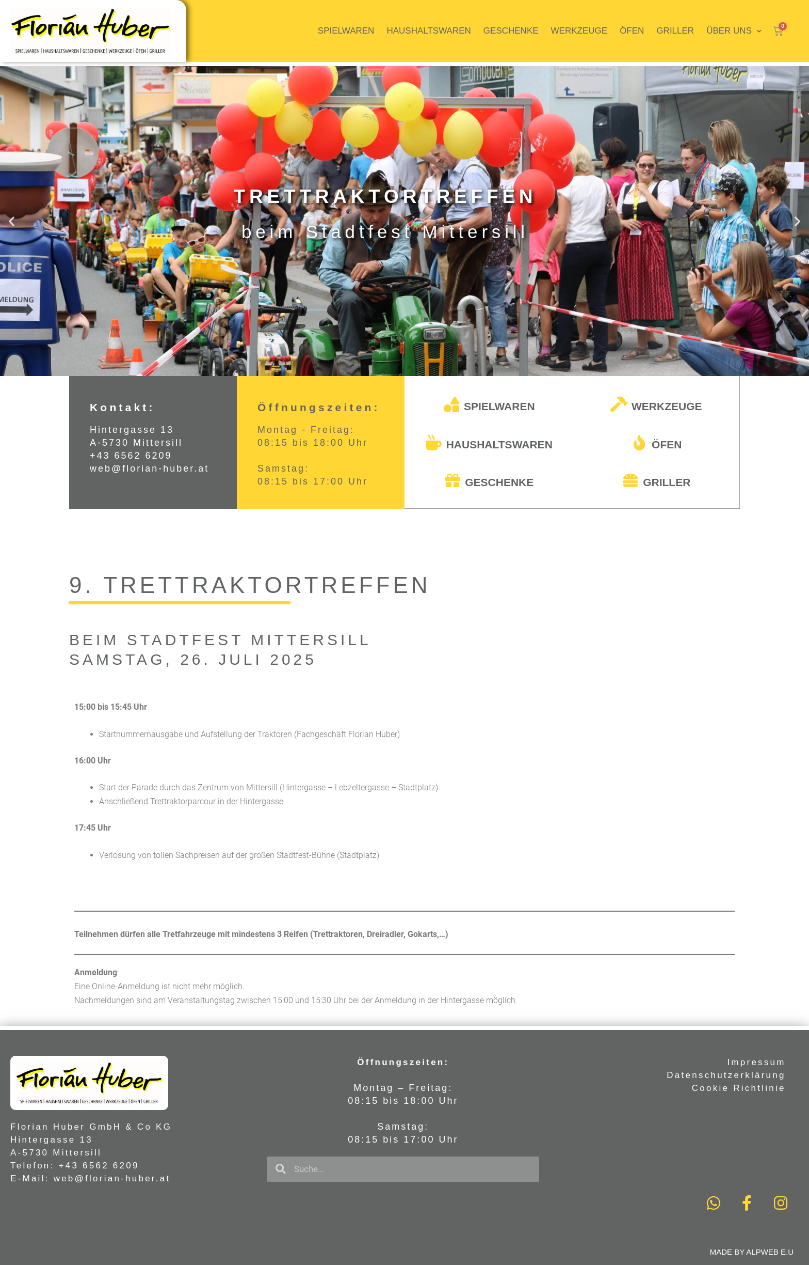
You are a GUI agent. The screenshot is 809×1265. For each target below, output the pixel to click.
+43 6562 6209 (131, 455)
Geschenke (511, 31)
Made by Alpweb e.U (752, 1251)
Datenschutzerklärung (726, 1075)
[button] (399, 366)
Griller (675, 31)
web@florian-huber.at (149, 468)
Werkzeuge (579, 31)
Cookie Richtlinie (739, 1088)
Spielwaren (346, 31)
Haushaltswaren (428, 31)
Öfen (632, 31)
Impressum (756, 1062)
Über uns (734, 31)
